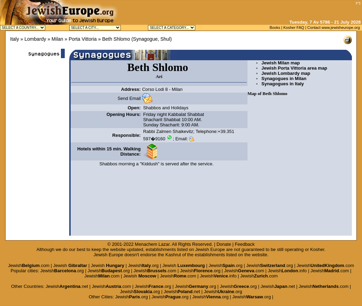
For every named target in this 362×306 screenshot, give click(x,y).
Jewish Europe (210, 249)
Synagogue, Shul (151, 39)
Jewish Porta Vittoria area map (294, 68)
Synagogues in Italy (282, 83)
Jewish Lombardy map (285, 73)
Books (274, 27)
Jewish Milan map (280, 62)
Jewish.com (28, 265)
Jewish (70, 265)
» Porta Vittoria (80, 39)
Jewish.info (287, 270)
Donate (224, 244)
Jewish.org (143, 265)
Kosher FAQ (293, 27)
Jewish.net (67, 286)
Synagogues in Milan (283, 78)
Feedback (245, 244)
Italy (14, 39)
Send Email (129, 98)
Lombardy (35, 39)
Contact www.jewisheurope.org (333, 27)
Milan (57, 39)
